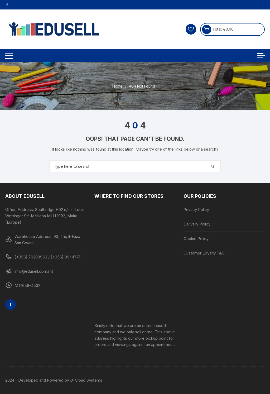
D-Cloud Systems (86, 380)
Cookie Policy (196, 238)
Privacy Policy (196, 209)
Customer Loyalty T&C (204, 253)
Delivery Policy (197, 224)
